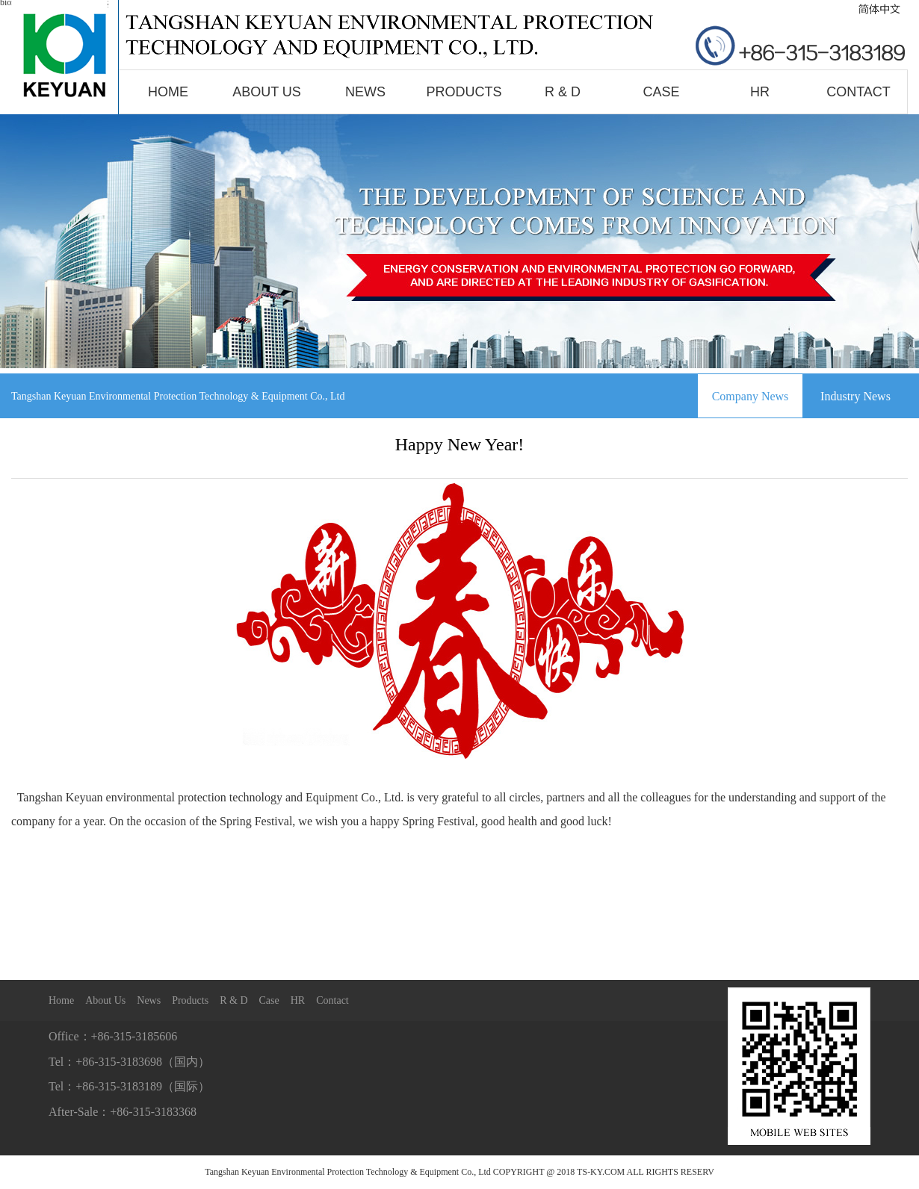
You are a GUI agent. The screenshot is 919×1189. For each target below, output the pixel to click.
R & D (563, 91)
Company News (750, 396)
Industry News (855, 396)
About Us (266, 91)
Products (463, 91)
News (365, 91)
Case (661, 91)
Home (168, 91)
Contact (858, 91)
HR (760, 91)
